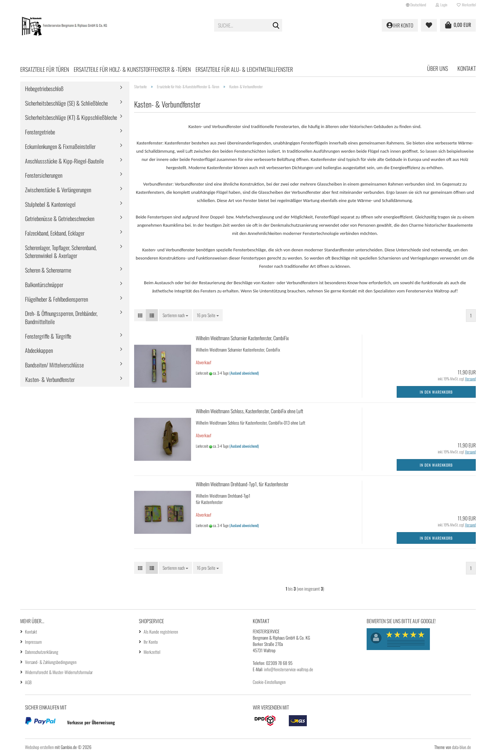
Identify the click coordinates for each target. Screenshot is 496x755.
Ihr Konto (151, 641)
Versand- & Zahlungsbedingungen (51, 662)
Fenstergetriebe (40, 132)
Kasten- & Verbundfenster (50, 379)
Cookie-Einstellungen (269, 681)
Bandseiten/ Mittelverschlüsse (54, 365)
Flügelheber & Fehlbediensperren (56, 299)
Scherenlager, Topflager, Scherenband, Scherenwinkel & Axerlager (60, 251)
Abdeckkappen (39, 350)
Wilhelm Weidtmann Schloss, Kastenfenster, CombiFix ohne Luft (249, 411)
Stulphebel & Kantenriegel (50, 204)
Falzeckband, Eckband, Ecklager (54, 233)
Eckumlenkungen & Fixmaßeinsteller (60, 146)
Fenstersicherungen (43, 175)
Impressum (33, 641)
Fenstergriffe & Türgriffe (48, 336)
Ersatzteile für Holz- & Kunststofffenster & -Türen (132, 69)
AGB (28, 682)
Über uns (437, 68)
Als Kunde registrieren (161, 631)
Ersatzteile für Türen (44, 69)
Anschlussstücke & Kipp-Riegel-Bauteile (64, 161)
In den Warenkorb (436, 392)
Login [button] (441, 4)
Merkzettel (466, 4)
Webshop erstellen (39, 747)
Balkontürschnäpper (44, 284)
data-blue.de (461, 747)
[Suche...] (276, 25)
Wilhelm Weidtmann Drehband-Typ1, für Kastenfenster (242, 484)
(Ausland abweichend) (244, 373)
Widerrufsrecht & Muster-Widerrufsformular (59, 672)
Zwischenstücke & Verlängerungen (58, 190)
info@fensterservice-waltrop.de (288, 669)
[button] (416, 4)
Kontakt (466, 68)
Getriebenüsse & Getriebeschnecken (59, 218)
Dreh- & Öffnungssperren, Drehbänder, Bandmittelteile (61, 317)
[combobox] (175, 315)
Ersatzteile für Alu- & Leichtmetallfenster (244, 69)
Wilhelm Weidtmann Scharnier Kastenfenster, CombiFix (242, 338)
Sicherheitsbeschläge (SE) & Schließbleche (66, 103)
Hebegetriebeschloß (44, 88)
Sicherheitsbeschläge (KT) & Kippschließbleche (71, 117)
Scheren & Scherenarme (48, 270)
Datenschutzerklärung (41, 651)
